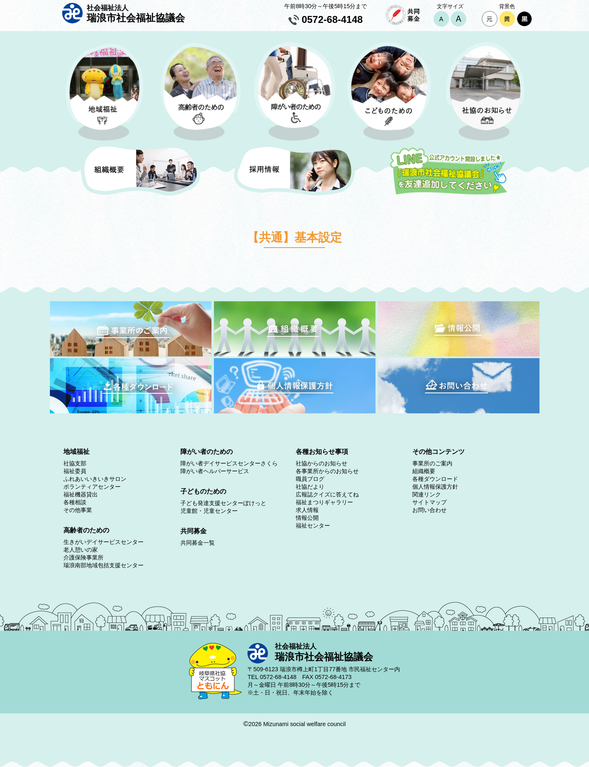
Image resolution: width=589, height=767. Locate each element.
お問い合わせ (429, 510)
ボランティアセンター (92, 486)
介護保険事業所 (83, 557)
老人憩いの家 (80, 549)
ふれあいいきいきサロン (94, 479)
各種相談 (74, 502)
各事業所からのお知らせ (327, 471)
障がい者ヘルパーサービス (214, 471)
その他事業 (77, 510)
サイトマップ (429, 502)
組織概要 (423, 471)
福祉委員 (74, 471)
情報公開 (307, 517)
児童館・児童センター (209, 511)
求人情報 (307, 510)
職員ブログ (310, 479)
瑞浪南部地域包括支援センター (103, 565)
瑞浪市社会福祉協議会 (136, 13)
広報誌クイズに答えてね (327, 494)
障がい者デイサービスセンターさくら (229, 463)
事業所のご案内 (432, 463)
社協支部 (74, 463)
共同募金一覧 (197, 542)
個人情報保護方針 (435, 486)
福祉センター (313, 525)
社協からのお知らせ (321, 463)
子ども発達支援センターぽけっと (223, 503)
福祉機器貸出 (80, 494)
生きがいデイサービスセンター (103, 542)
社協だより (310, 486)
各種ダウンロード (435, 479)
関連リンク (426, 494)
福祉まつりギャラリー (324, 502)
